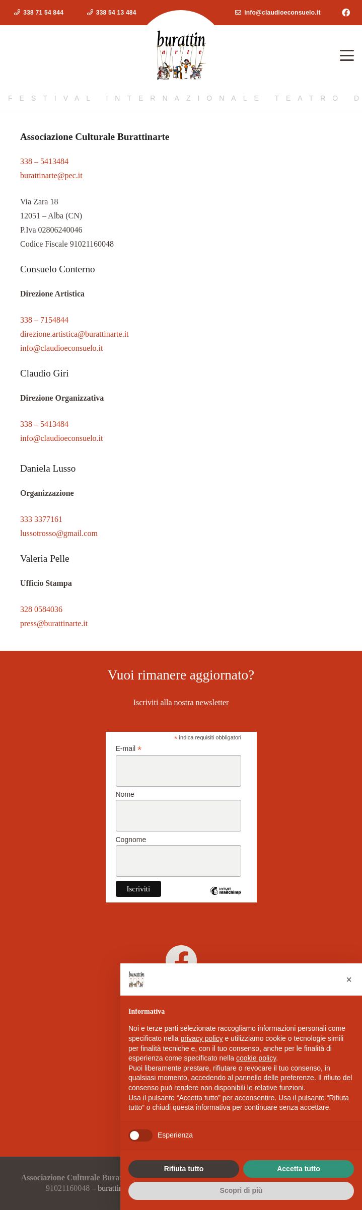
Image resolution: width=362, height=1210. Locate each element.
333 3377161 (41, 519)
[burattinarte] (181, 961)
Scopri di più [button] (241, 1190)
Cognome (131, 840)
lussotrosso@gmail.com (59, 533)
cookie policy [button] (256, 1058)
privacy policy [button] (202, 1038)
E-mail (129, 748)
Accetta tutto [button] (298, 1169)
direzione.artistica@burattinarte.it (74, 334)
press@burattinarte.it (54, 623)
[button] (346, 55)
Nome (125, 794)
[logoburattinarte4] (181, 55)
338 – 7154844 (44, 320)
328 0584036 (41, 609)
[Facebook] (346, 13)
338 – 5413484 (44, 161)
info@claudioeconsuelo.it (61, 348)
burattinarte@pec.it (51, 175)
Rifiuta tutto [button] (184, 1169)
